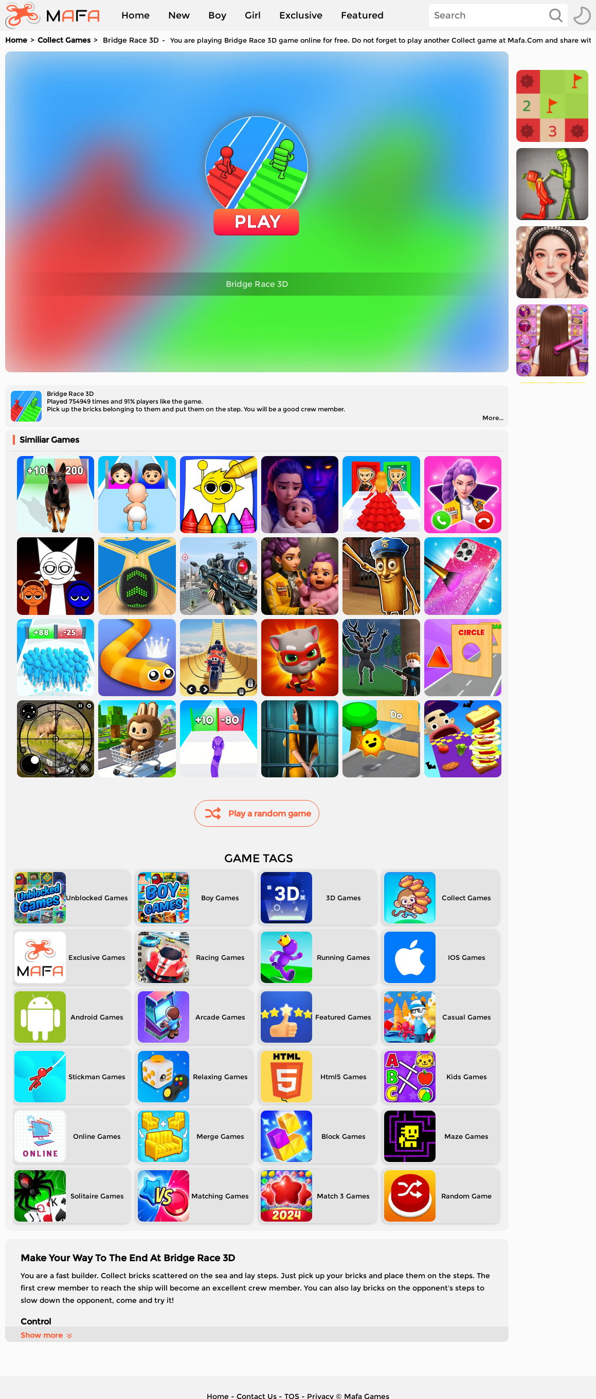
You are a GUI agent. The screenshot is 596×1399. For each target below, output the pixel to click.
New (179, 15)
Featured (362, 15)
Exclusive (300, 15)
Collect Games (64, 40)
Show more (47, 1335)
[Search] (498, 15)
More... (492, 418)
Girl (253, 15)
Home (135, 15)
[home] (57, 15)
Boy (217, 15)
